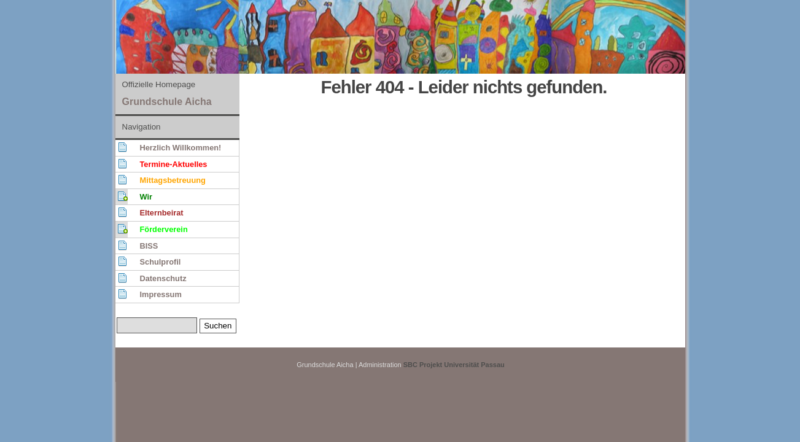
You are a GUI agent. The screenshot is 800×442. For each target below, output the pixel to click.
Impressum (161, 294)
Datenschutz (163, 278)
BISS (149, 245)
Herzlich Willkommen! (181, 147)
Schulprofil (160, 261)
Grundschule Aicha (167, 101)
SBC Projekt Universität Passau (454, 364)
